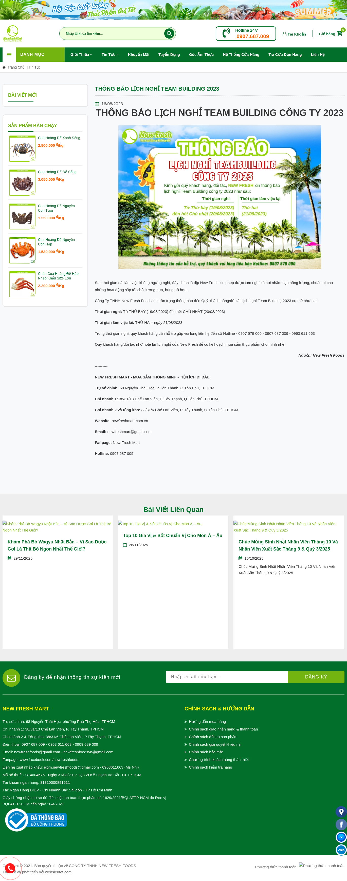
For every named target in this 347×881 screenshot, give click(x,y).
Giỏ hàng (331, 34)
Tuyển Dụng (171, 52)
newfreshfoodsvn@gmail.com (88, 752)
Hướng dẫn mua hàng (207, 721)
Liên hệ (318, 54)
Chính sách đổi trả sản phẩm (213, 737)
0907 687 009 (33, 744)
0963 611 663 (59, 744)
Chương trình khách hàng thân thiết (219, 759)
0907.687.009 (252, 36)
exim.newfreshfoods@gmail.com (71, 767)
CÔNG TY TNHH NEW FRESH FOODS (102, 865)
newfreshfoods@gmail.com (37, 752)
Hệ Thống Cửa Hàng (241, 54)
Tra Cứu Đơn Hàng (285, 54)
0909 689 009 (86, 744)
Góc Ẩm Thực (201, 54)
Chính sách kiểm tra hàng (210, 767)
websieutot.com (58, 872)
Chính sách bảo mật (206, 752)
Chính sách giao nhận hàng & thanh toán (223, 729)
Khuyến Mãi (141, 52)
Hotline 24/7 (246, 30)
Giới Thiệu (81, 54)
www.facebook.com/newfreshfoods (49, 759)
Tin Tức (110, 54)
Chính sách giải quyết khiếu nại (215, 744)
